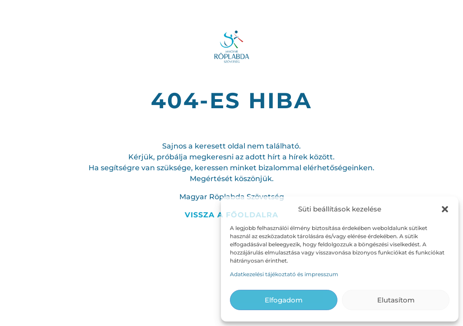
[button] (444, 209)
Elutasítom (396, 300)
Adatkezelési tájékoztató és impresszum (284, 274)
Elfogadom (284, 300)
